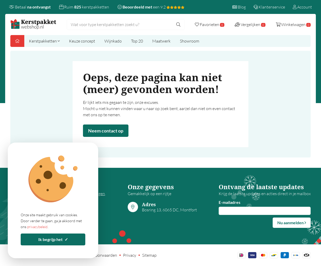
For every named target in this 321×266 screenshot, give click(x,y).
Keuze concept (82, 41)
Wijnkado (113, 41)
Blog (239, 7)
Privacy (129, 255)
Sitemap (149, 255)
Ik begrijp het (53, 239)
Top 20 (137, 41)
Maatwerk (161, 41)
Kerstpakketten (44, 41)
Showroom (189, 41)
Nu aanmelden (291, 222)
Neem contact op (105, 131)
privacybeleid (37, 227)
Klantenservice (269, 7)
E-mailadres (229, 202)
